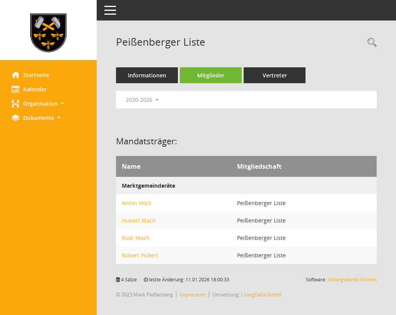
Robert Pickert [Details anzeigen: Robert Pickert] (140, 255)
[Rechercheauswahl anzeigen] (370, 42)
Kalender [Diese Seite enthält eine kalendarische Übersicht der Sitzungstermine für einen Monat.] (29, 89)
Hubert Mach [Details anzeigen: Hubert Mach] (139, 220)
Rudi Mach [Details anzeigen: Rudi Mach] (136, 237)
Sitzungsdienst (352, 279)
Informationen (147, 75)
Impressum (192, 294)
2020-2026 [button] (142, 99)
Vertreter (275, 75)
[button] (48, 103)
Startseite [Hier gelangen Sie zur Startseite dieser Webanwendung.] (30, 75)
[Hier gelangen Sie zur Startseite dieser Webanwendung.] (48, 33)
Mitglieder (210, 75)
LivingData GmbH (261, 294)
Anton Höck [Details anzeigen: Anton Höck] (136, 203)
